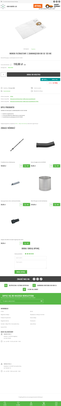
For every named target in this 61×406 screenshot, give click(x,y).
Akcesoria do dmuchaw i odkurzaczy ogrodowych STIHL (24, 101)
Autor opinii (19, 258)
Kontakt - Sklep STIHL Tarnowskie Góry (10, 324)
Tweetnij (33, 49)
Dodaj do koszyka (33, 74)
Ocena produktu (18, 254)
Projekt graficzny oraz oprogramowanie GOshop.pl (30, 397)
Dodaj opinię (21, 272)
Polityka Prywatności (6, 317)
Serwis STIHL (4, 327)
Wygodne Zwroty (5, 321)
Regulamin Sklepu (5, 314)
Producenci (32, 321)
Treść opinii (19, 262)
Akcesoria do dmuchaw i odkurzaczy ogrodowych (22, 99)
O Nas (2, 311)
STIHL (11, 96)
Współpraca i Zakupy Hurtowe (37, 314)
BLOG (31, 311)
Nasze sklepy (33, 317)
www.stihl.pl (33, 324)
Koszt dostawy (5, 91)
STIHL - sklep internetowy (21, 123)
